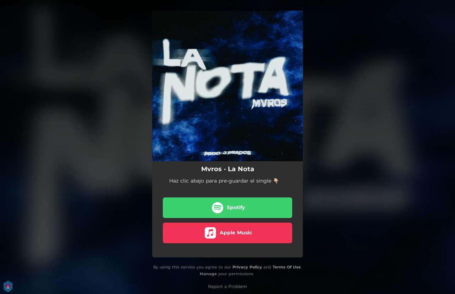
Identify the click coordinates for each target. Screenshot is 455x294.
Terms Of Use (287, 267)
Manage (208, 273)
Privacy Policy (247, 267)
